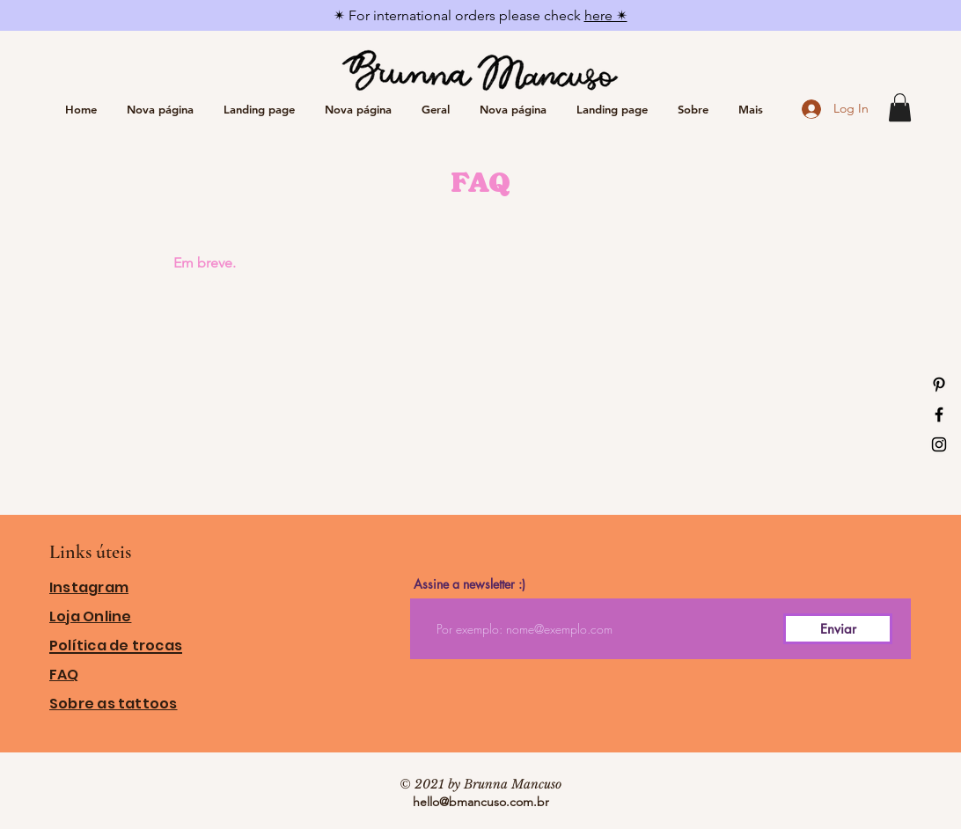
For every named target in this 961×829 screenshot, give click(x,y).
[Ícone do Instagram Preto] (939, 444)
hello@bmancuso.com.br (481, 802)
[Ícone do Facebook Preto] (939, 414)
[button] (900, 107)
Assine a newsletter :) (469, 584)
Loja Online (90, 616)
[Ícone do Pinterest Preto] (939, 384)
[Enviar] (837, 628)
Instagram (88, 587)
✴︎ (341, 15)
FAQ (64, 674)
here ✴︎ (605, 15)
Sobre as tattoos (113, 703)
